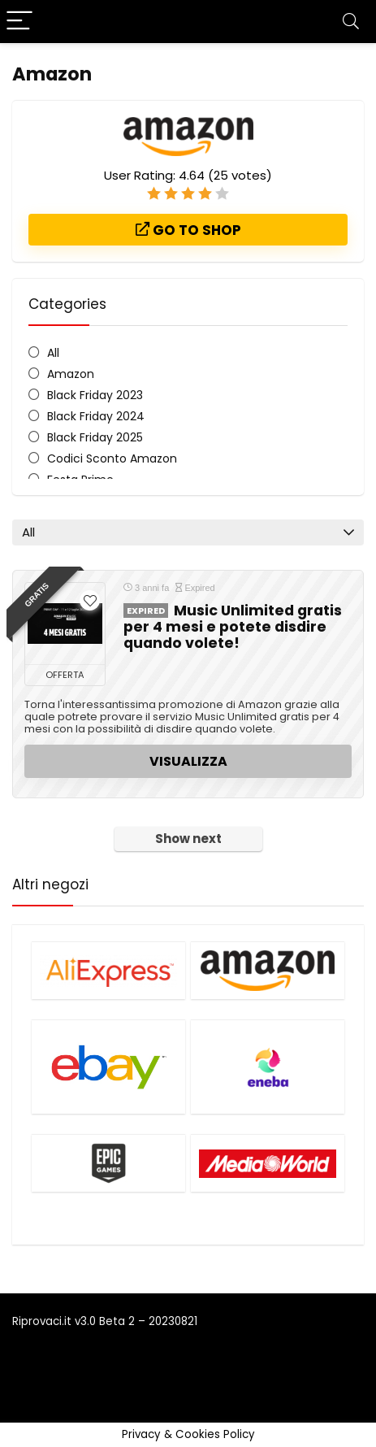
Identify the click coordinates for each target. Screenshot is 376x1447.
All (53, 353)
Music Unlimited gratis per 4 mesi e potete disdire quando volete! (232, 627)
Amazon (70, 374)
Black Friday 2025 (95, 437)
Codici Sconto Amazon (112, 458)
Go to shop (188, 230)
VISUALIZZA (188, 761)
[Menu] (19, 21)
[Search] (350, 21)
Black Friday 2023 (95, 395)
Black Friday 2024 (96, 416)
